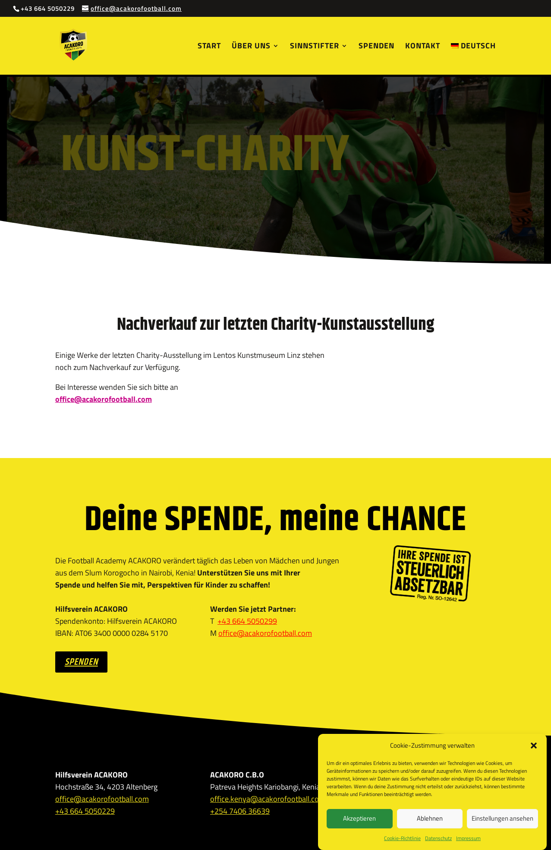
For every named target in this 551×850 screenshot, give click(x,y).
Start (209, 47)
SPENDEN (81, 662)
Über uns (251, 47)
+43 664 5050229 (85, 811)
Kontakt (422, 47)
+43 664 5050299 (247, 621)
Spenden (376, 47)
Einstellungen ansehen (502, 827)
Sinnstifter (314, 47)
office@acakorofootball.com (265, 633)
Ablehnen (430, 827)
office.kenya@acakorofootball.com (267, 799)
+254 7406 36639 (240, 811)
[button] (533, 754)
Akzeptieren (359, 827)
